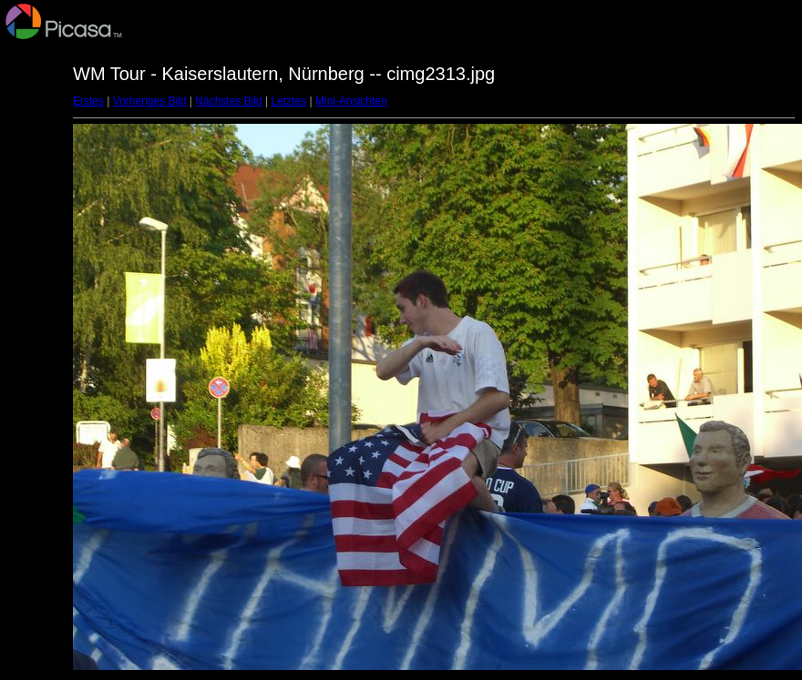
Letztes (289, 101)
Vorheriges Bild (150, 101)
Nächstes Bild (228, 101)
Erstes (88, 101)
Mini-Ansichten (351, 101)
